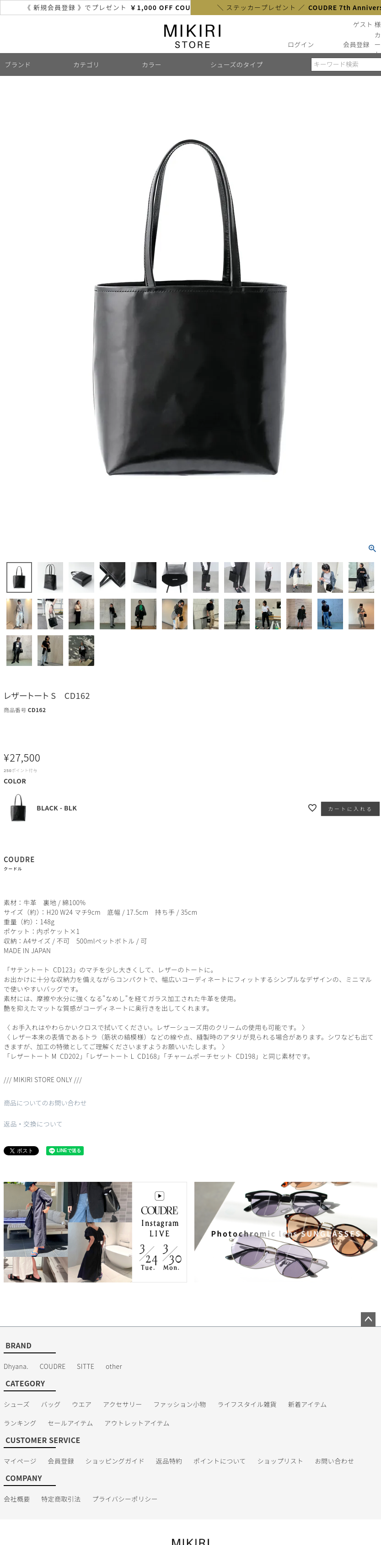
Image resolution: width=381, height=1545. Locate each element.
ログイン (301, 44)
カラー (151, 64)
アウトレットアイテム (137, 1422)
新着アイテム (307, 1404)
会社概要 (17, 1498)
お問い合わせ (334, 1460)
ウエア (81, 1404)
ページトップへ (368, 1319)
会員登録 (356, 44)
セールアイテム (70, 1422)
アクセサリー (122, 1404)
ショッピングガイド (115, 1460)
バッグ (50, 1404)
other (114, 1366)
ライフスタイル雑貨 (247, 1404)
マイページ (20, 1460)
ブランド (18, 64)
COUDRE (53, 1366)
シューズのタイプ (236, 64)
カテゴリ (86, 64)
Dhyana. (16, 1366)
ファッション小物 (179, 1404)
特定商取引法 (61, 1498)
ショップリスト (280, 1460)
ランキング (20, 1422)
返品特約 (169, 1460)
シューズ (17, 1404)
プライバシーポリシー (125, 1498)
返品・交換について (33, 1123)
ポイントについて (219, 1460)
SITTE (85, 1366)
